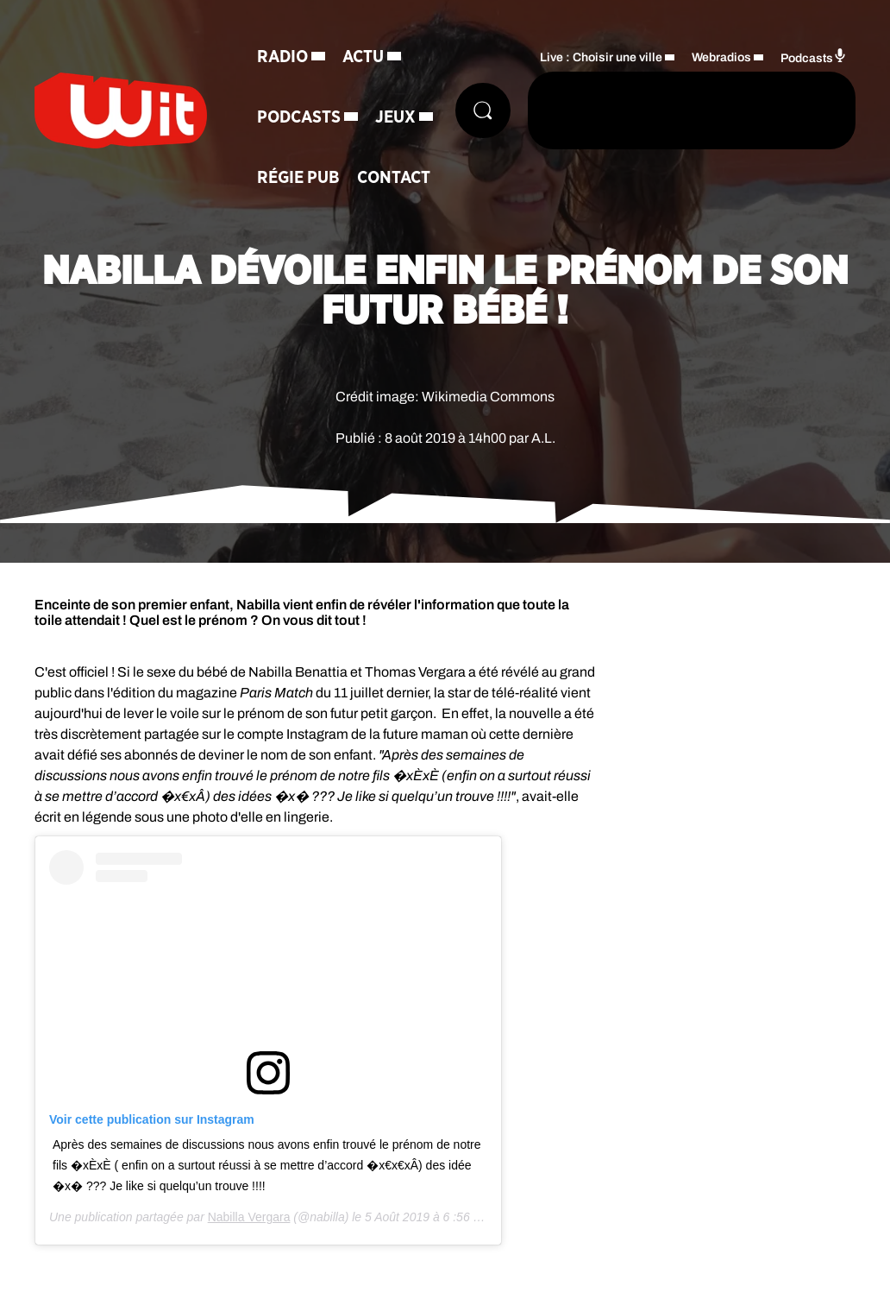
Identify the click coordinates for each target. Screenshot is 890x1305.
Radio (282, 57)
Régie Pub (298, 177)
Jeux (395, 117)
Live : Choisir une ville (601, 57)
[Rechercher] (483, 110)
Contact (393, 177)
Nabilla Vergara (249, 1217)
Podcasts (299, 117)
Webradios (721, 57)
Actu (363, 57)
